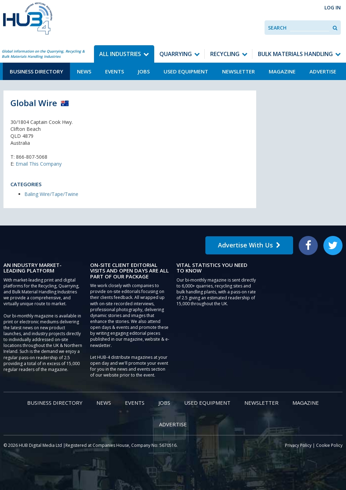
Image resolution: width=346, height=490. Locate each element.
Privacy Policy (298, 445)
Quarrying (175, 54)
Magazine (282, 71)
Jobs (144, 71)
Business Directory (36, 71)
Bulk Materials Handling (295, 54)
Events (114, 71)
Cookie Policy (329, 445)
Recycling (224, 54)
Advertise (322, 71)
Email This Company (39, 163)
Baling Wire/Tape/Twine (51, 194)
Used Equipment (186, 71)
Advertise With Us (249, 245)
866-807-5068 (31, 156)
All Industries (120, 54)
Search (277, 27)
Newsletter (238, 71)
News (84, 71)
